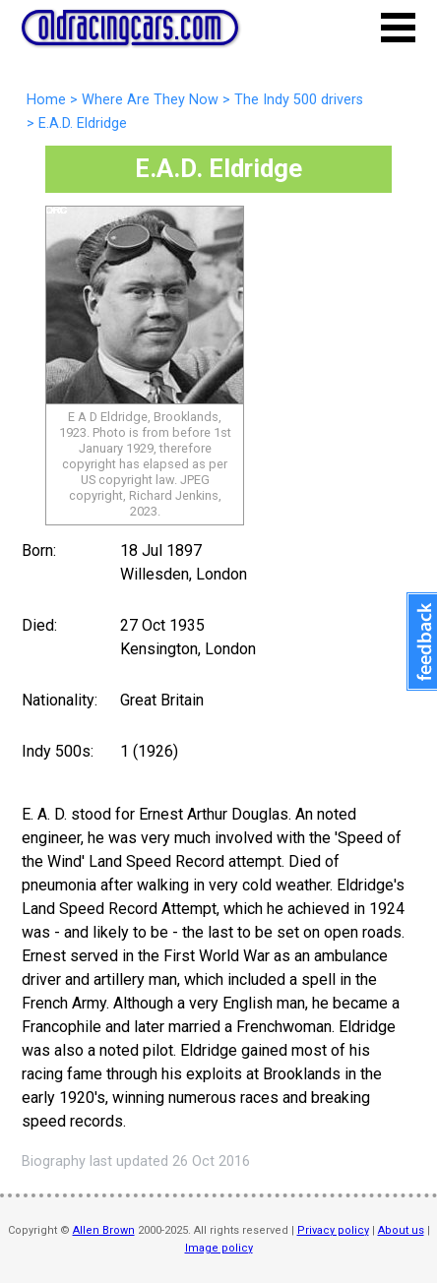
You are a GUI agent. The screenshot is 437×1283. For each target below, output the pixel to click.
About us (401, 1230)
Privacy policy (333, 1230)
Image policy (219, 1248)
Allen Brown (104, 1230)
